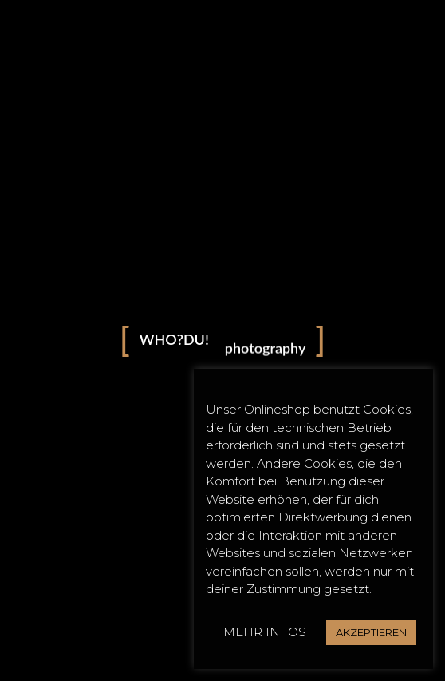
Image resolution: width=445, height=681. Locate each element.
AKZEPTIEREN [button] (371, 632)
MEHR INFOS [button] (264, 631)
